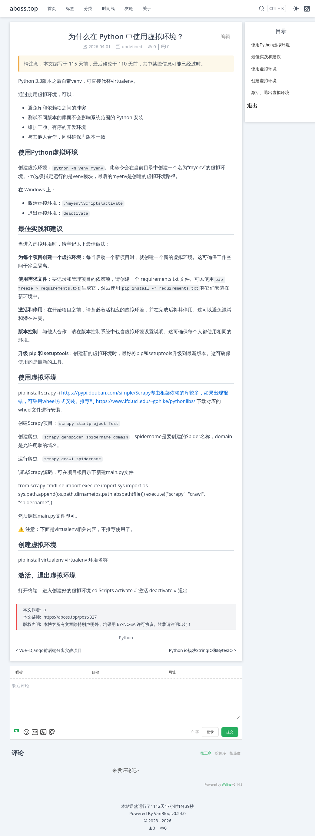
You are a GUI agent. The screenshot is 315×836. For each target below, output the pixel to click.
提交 (230, 731)
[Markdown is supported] (18, 732)
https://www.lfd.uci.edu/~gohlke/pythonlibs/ (145, 401)
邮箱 (95, 672)
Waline (226, 784)
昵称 (19, 672)
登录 (210, 731)
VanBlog (170, 813)
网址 (172, 672)
